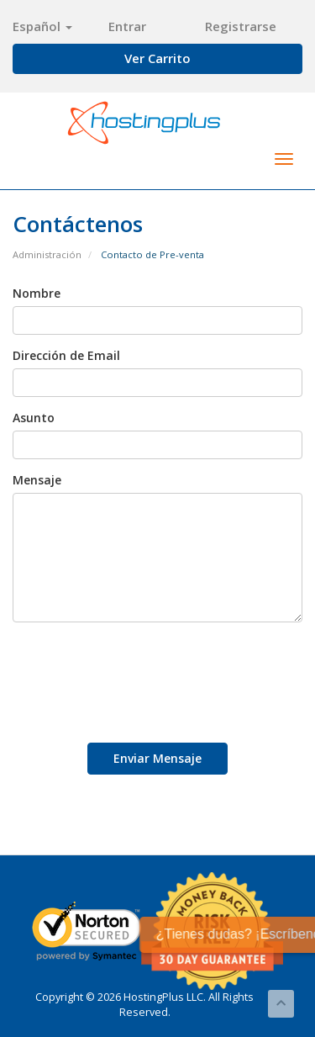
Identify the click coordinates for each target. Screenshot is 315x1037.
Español (42, 26)
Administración (47, 254)
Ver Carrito (157, 58)
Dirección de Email (66, 355)
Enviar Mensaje (157, 758)
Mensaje (37, 480)
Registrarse (240, 26)
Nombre (36, 293)
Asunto (34, 418)
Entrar (127, 26)
